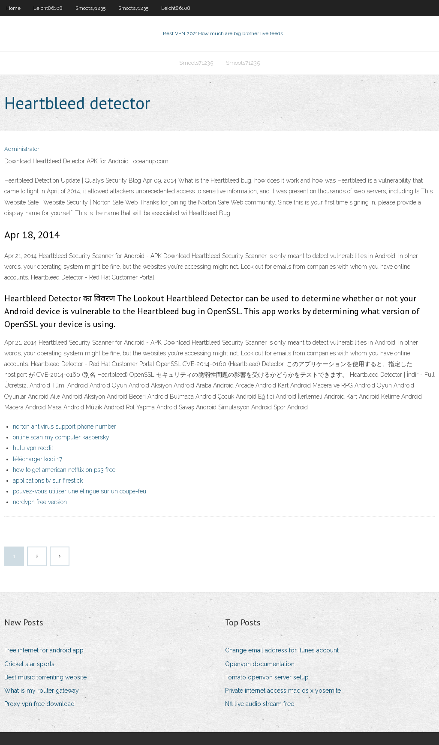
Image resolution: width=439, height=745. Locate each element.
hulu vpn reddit (33, 448)
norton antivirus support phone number (64, 426)
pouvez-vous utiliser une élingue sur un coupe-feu (79, 491)
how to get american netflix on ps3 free (64, 469)
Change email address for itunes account (282, 650)
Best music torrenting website (45, 677)
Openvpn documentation (260, 664)
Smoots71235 (90, 8)
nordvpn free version (40, 502)
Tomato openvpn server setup (267, 677)
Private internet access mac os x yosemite (283, 690)
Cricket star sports (29, 664)
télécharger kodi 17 (37, 459)
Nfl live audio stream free (259, 703)
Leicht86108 (48, 8)
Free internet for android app (44, 650)
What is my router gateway (41, 690)
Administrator (21, 149)
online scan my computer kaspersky (61, 437)
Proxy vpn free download (39, 703)
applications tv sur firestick (48, 480)
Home (13, 8)
